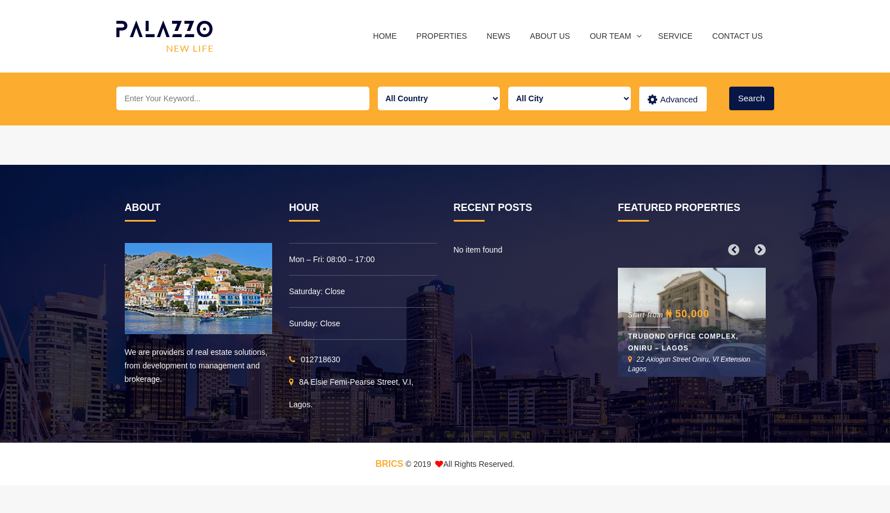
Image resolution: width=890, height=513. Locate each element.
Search (751, 98)
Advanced (673, 99)
